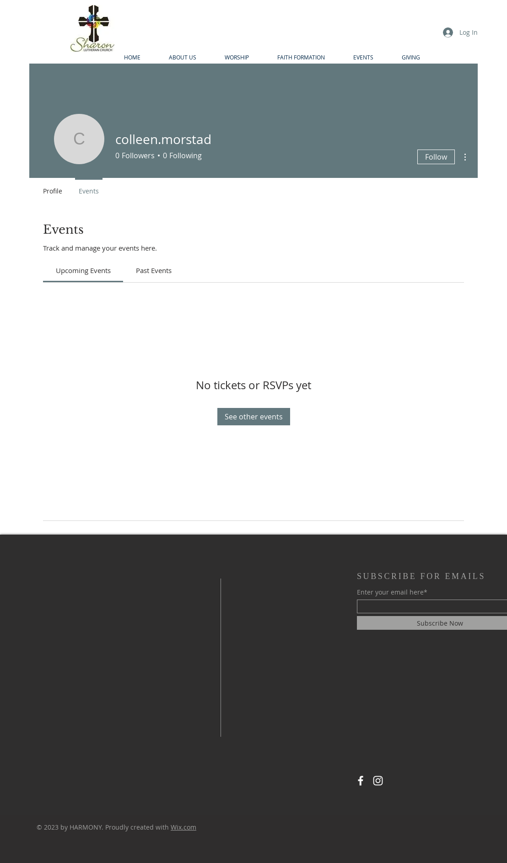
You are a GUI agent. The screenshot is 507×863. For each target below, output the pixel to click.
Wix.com (183, 827)
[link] (83, 270)
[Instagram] (378, 780)
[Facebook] (360, 780)
